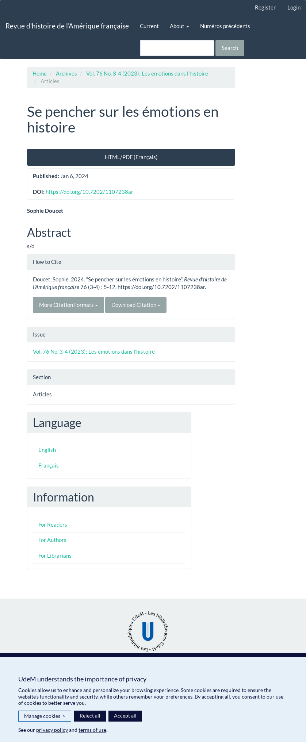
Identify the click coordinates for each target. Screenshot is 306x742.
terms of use (92, 730)
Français (48, 465)
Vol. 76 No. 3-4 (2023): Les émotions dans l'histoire (147, 73)
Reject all (90, 715)
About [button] (179, 26)
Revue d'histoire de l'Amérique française (67, 26)
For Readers (52, 524)
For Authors (52, 540)
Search (230, 48)
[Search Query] (177, 48)
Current (149, 26)
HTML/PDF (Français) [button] (131, 157)
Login (294, 7)
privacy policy (52, 730)
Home (39, 73)
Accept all (125, 715)
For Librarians (55, 555)
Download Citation (135, 304)
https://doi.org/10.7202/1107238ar (89, 191)
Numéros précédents (225, 26)
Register (265, 7)
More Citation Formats (68, 304)
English (47, 449)
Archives (66, 73)
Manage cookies (44, 716)
